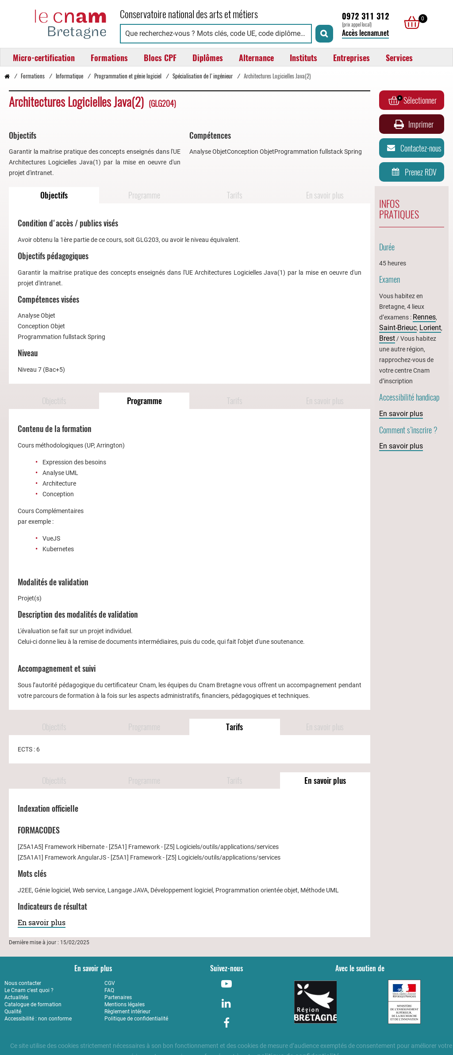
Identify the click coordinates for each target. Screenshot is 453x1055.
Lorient (430, 327)
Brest (387, 338)
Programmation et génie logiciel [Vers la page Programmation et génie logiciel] (127, 76)
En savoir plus (41, 922)
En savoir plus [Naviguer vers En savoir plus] (325, 195)
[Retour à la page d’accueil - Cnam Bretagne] (7, 76)
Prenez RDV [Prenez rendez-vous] (412, 172)
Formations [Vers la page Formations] (33, 76)
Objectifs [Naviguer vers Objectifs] (54, 195)
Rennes (424, 317)
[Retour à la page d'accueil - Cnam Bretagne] (57, 22)
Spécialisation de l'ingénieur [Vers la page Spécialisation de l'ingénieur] (203, 76)
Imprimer (413, 124)
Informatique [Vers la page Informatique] (69, 76)
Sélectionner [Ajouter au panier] (412, 100)
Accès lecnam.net (365, 33)
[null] (409, 23)
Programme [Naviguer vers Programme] (144, 195)
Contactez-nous (412, 148)
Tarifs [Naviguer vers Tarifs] (234, 195)
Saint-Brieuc (398, 327)
